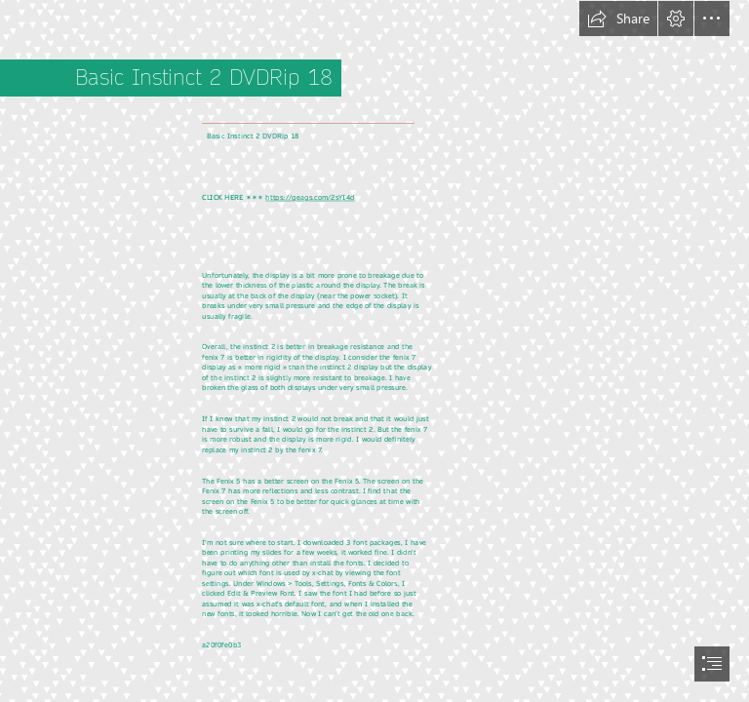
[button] (618, 18)
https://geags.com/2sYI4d (309, 197)
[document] (374, 351)
